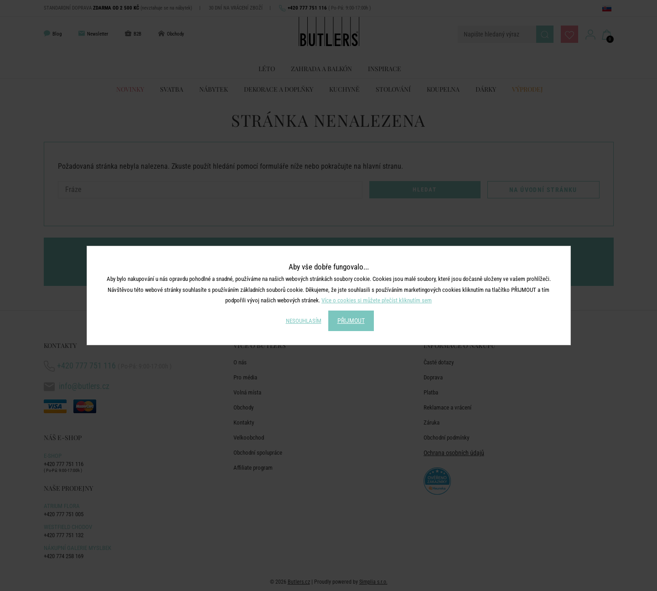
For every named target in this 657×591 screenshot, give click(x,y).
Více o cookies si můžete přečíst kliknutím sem (376, 300)
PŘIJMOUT (351, 320)
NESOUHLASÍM (303, 320)
